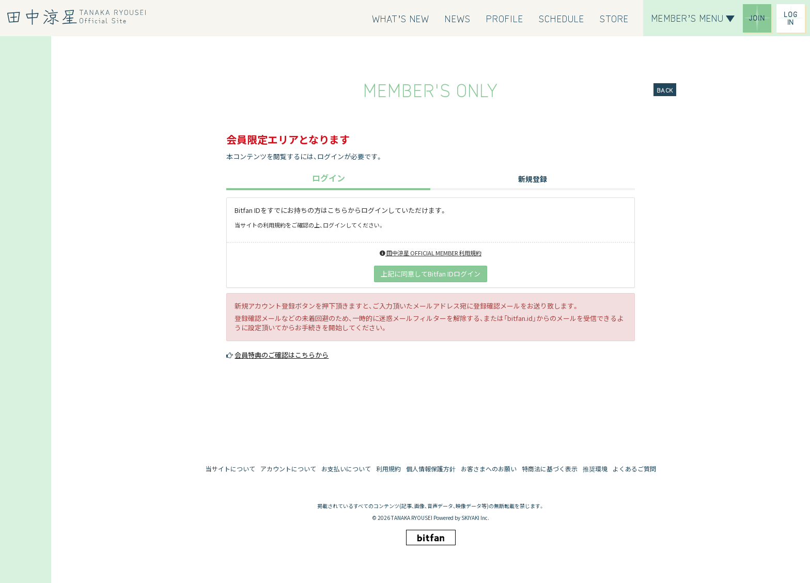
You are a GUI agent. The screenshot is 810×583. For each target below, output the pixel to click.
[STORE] (614, 18)
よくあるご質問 (634, 468)
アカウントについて (288, 468)
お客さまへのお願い (489, 468)
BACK (665, 89)
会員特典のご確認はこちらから (282, 355)
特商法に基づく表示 (550, 468)
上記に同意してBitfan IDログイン (430, 274)
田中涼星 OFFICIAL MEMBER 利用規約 (430, 253)
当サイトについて (230, 468)
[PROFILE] (505, 18)
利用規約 (388, 468)
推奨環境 (595, 468)
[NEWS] (457, 18)
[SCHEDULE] (561, 18)
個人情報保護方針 (431, 468)
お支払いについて (346, 468)
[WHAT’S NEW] (401, 18)
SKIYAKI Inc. (475, 517)
